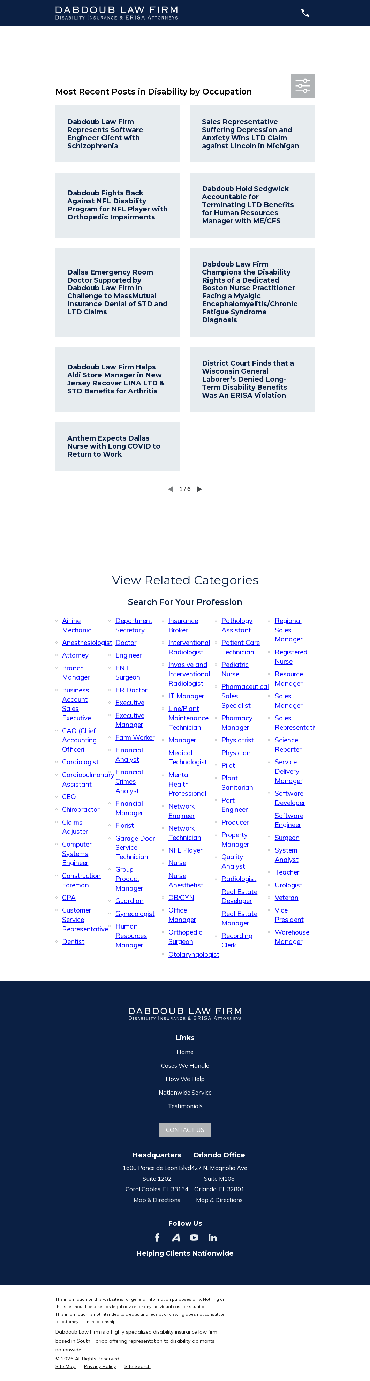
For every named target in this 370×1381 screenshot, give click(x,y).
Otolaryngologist (193, 954)
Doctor (125, 642)
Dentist (73, 941)
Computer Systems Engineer (76, 853)
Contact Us (185, 1129)
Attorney (75, 655)
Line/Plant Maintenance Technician (188, 717)
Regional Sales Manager (288, 630)
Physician (236, 753)
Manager (182, 740)
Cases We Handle (185, 1065)
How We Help (185, 1078)
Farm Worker (134, 737)
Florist (124, 825)
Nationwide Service (185, 1092)
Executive (129, 702)
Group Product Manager (129, 878)
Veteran (287, 897)
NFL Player (185, 850)
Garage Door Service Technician (135, 847)
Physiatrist (237, 740)
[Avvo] (176, 1237)
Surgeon (287, 837)
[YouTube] (194, 1237)
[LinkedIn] (213, 1237)
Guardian (129, 900)
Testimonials (185, 1106)
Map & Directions (157, 1199)
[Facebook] (157, 1237)
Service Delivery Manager (288, 771)
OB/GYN (181, 897)
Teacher (287, 872)
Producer (235, 822)
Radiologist (238, 879)
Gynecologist (135, 913)
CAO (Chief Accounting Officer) (79, 740)
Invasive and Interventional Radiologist (189, 674)
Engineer (128, 655)
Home (185, 1052)
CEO (69, 797)
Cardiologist (80, 762)
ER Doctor (131, 690)
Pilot (228, 765)
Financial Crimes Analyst (129, 781)
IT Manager (186, 696)
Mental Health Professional (187, 784)
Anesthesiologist (87, 642)
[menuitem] (65, 1366)
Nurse (177, 862)
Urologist (288, 885)
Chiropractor (80, 809)
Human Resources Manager (131, 935)
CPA (69, 897)
